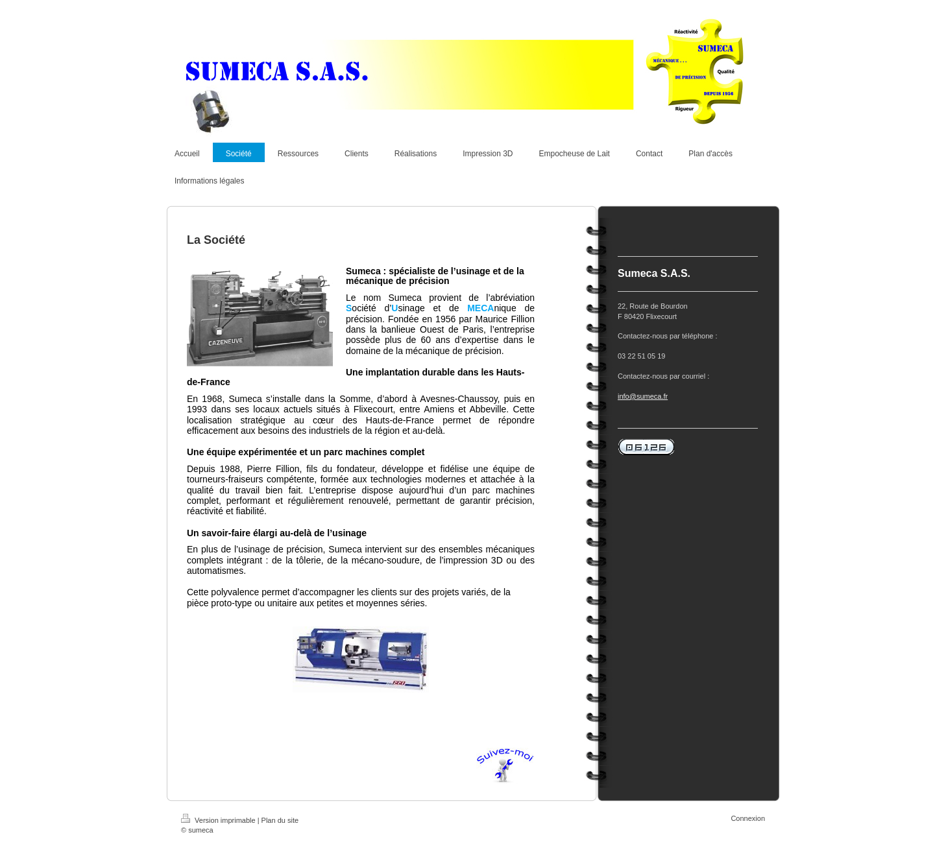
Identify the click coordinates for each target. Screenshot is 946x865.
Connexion (748, 818)
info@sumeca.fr (643, 396)
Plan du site (279, 820)
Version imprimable (219, 820)
